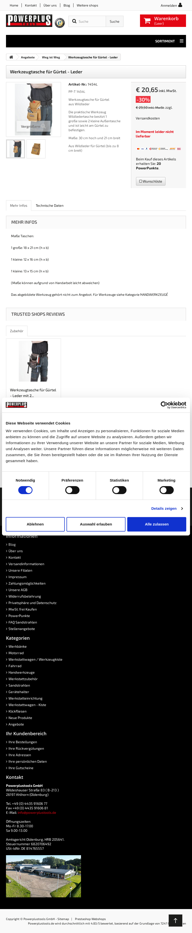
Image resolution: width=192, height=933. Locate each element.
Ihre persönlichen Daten (27, 761)
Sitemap (63, 919)
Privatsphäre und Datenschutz (32, 603)
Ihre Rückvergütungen (26, 748)
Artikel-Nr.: (77, 84)
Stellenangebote (21, 628)
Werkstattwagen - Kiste (27, 705)
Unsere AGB (18, 590)
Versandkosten (148, 118)
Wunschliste (150, 181)
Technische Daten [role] (50, 205)
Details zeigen (163, 508)
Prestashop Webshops (90, 919)
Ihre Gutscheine (21, 768)
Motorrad (16, 653)
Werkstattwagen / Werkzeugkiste (35, 659)
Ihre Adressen (19, 755)
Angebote (16, 724)
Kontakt (31, 5)
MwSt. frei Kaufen (22, 609)
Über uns (50, 5)
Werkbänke (17, 646)
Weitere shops (87, 5)
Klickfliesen (17, 711)
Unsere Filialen (20, 570)
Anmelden (169, 5)
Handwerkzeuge (21, 672)
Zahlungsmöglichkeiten (27, 583)
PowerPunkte (147, 168)
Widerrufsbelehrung (24, 596)
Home (14, 5)
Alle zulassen (157, 524)
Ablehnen (35, 524)
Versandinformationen (26, 564)
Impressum (17, 577)
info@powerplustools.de (37, 812)
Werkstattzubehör (23, 679)
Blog (67, 5)
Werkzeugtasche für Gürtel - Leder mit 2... (33, 393)
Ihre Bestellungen (22, 742)
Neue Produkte (20, 718)
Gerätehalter (18, 692)
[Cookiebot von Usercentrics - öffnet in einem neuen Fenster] (164, 405)
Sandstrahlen (19, 685)
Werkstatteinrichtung (25, 698)
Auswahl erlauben (96, 524)
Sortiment (169, 41)
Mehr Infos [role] (18, 205)
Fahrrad (15, 666)
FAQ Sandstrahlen (22, 622)
